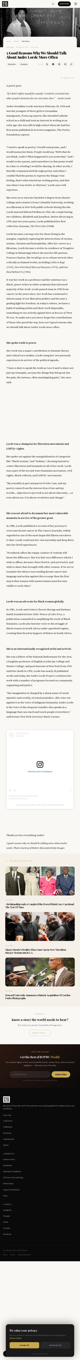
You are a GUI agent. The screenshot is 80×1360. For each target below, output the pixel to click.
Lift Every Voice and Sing (13, 1177)
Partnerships (8, 1183)
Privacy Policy (16, 1338)
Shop (5, 1196)
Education (12, 64)
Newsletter (7, 1165)
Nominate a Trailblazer (12, 1171)
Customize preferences (40, 1354)
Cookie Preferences (24, 1255)
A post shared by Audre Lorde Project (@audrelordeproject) (40, 805)
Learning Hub (8, 1139)
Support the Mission (11, 1190)
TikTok (5, 1222)
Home (8, 41)
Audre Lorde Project (43, 675)
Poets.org (26, 115)
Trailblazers (7, 1127)
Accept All (24, 1345)
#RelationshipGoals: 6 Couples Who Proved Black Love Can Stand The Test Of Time (39, 906)
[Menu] (75, 4)
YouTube (6, 1228)
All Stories (7, 1133)
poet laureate (38, 666)
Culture (16, 41)
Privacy (12, 1255)
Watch (6, 1145)
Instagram (7, 1210)
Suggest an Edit (67, 78)
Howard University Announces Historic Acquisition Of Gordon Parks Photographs (37, 997)
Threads (6, 1216)
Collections (7, 1121)
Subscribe (64, 4)
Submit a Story (40, 1032)
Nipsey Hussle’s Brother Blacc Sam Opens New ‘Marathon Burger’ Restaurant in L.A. (35, 951)
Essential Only (55, 1345)
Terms (5, 1255)
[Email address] (30, 1074)
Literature (23, 64)
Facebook (7, 1234)
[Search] (53, 4)
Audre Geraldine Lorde (19, 106)
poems (25, 226)
